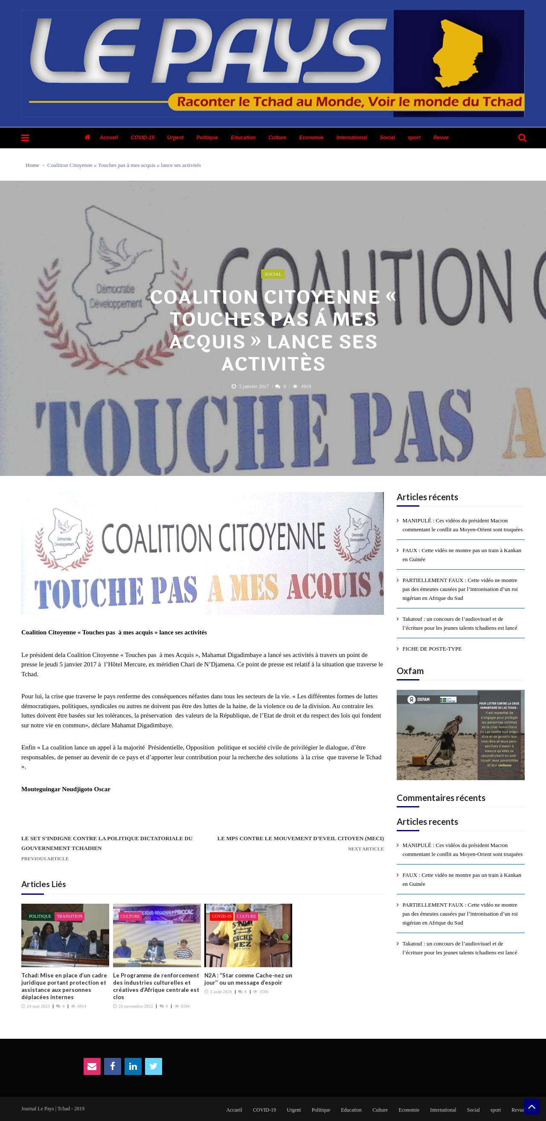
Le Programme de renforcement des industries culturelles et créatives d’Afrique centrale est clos (156, 986)
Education (243, 138)
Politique (207, 138)
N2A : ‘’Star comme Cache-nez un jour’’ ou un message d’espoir (248, 979)
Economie (311, 138)
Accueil (109, 138)
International (352, 138)
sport (414, 138)
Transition (69, 916)
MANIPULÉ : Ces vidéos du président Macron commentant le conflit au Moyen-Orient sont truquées (463, 525)
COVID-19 (142, 138)
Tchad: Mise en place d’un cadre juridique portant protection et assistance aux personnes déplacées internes (64, 986)
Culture (277, 138)
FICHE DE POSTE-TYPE (432, 649)
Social (387, 138)
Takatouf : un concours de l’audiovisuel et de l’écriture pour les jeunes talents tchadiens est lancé (460, 623)
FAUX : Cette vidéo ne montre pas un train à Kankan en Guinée (462, 554)
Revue (441, 138)
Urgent (175, 138)
